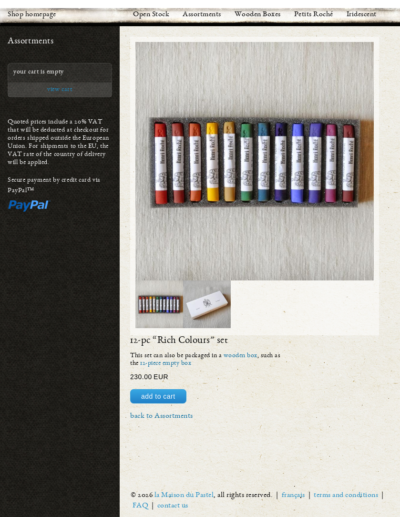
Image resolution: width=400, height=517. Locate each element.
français (293, 495)
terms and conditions (346, 495)
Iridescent (362, 15)
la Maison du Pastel (184, 495)
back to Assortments (161, 416)
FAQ (141, 506)
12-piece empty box (165, 363)
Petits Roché (313, 15)
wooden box (240, 355)
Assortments (202, 15)
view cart (59, 89)
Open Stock (151, 15)
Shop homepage (32, 15)
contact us (172, 506)
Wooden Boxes (258, 15)
